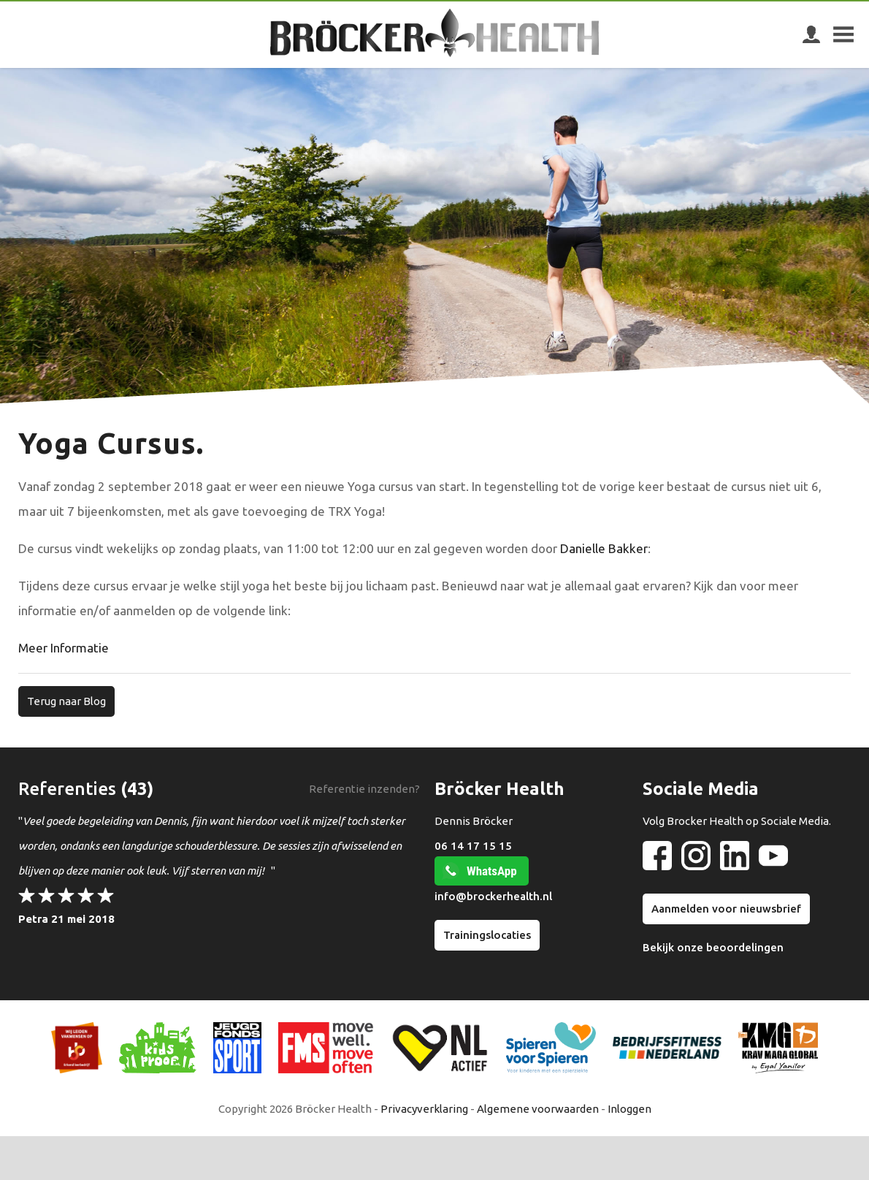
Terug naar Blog (66, 701)
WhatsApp (492, 871)
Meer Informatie (65, 648)
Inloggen (629, 1109)
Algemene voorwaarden (538, 1109)
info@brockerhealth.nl (493, 896)
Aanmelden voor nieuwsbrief (726, 908)
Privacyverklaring (424, 1109)
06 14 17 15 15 (473, 846)
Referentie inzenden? (364, 789)
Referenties (67, 789)
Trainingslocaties (487, 935)
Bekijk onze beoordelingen (713, 947)
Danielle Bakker (604, 548)
